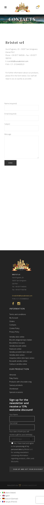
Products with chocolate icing (20, 382)
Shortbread (13, 389)
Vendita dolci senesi (17, 355)
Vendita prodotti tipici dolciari (20, 352)
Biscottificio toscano (17, 343)
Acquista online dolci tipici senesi (21, 358)
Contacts (12, 325)
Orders (12, 321)
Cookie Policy (14, 328)
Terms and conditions (17, 314)
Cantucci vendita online (18, 364)
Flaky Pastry (13, 378)
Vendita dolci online (16, 337)
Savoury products (16, 385)
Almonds (12, 375)
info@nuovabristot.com (19, 61)
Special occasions (16, 392)
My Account (13, 318)
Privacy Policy (14, 332)
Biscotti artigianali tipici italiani (20, 340)
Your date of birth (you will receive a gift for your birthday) (22, 435)
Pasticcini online (15, 349)
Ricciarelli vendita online (18, 361)
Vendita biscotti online (17, 346)
